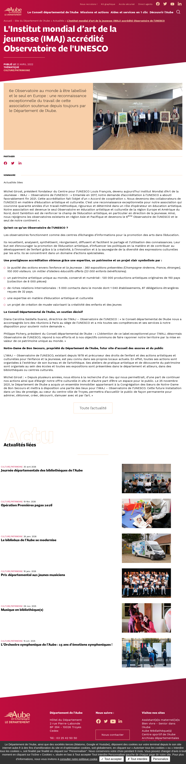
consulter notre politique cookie (79, 759)
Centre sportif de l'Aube (158, 734)
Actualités (58, 20)
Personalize (160, 759)
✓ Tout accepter (111, 759)
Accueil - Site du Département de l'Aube (27, 20)
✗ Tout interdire (137, 759)
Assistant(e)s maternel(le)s (161, 719)
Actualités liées (13, 182)
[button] (53, 12)
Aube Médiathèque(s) (157, 730)
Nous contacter (113, 734)
